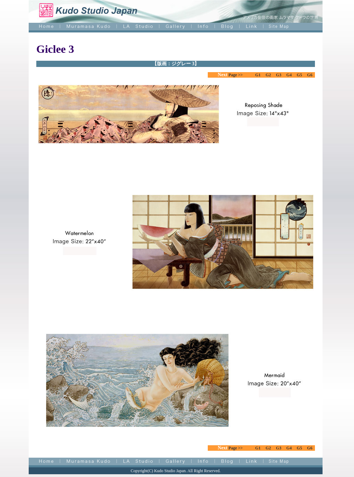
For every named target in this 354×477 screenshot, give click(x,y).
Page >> (235, 74)
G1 (257, 74)
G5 (299, 74)
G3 (278, 74)
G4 (288, 74)
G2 (268, 74)
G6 (309, 74)
